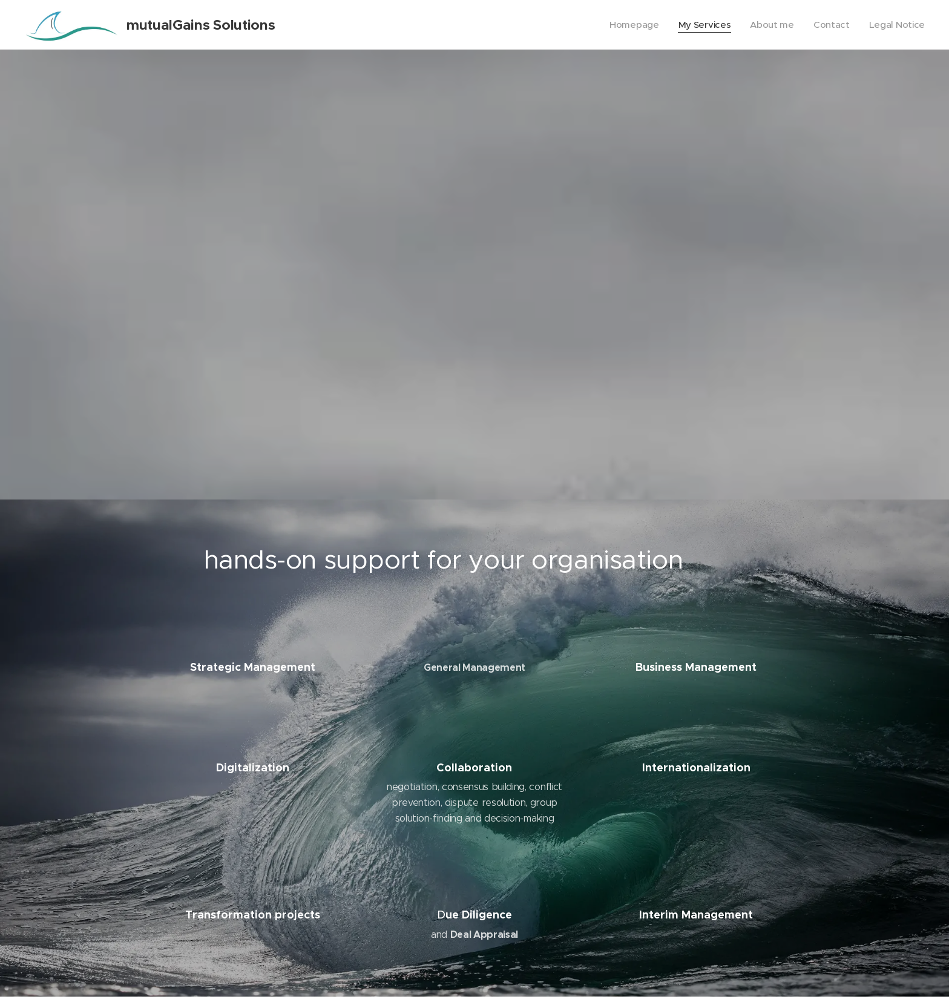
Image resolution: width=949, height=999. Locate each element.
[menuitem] (630, 25)
